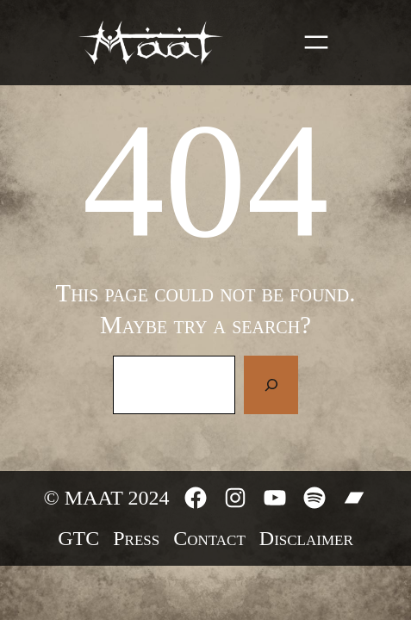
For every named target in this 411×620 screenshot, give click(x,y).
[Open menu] (316, 42)
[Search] (270, 385)
